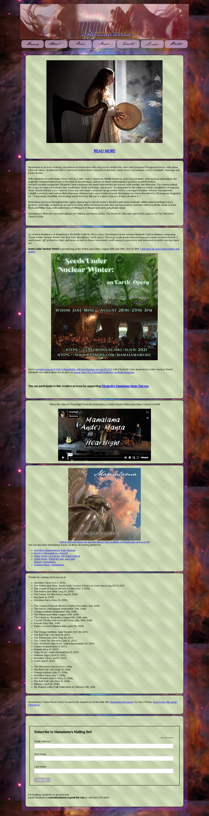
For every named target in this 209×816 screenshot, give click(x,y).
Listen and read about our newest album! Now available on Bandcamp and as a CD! (104, 542)
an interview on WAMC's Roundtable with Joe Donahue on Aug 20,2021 (74, 369)
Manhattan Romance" (122, 702)
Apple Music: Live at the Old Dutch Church (57, 556)
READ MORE (104, 151)
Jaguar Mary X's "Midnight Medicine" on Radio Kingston (104, 372)
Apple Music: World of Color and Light (54, 558)
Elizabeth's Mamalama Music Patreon (125, 386)
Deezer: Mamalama (44, 561)
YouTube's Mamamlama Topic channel (54, 550)
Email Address (43, 741)
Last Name (40, 766)
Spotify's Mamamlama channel (51, 553)
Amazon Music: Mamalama (49, 564)
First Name (40, 754)
